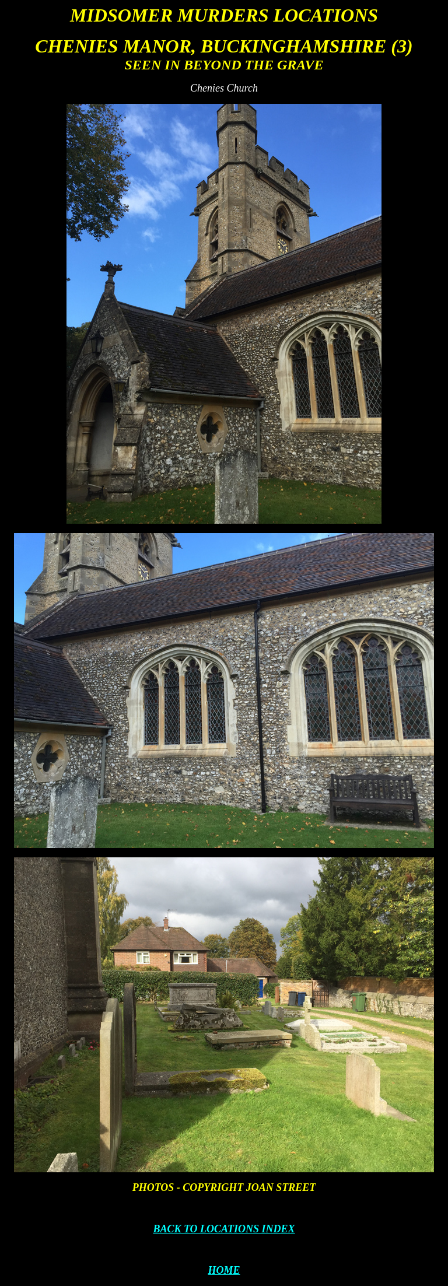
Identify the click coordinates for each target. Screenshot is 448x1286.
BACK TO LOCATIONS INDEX (224, 1229)
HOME (224, 1270)
